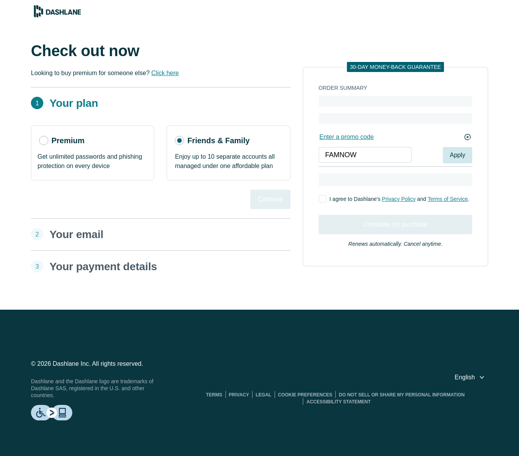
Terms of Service (448, 199)
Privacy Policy (399, 199)
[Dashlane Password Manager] (57, 15)
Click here (165, 73)
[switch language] (470, 377)
